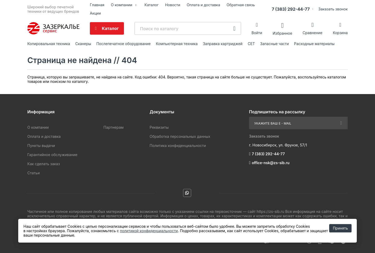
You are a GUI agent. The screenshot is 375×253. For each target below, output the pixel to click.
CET (251, 43)
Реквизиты (159, 127)
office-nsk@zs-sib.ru (271, 163)
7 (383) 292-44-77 (291, 9)
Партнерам (113, 127)
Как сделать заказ (43, 164)
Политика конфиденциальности (178, 145)
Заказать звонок (333, 9)
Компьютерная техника (176, 43)
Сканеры (83, 43)
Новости (172, 5)
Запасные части (274, 43)
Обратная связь (241, 5)
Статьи (33, 173)
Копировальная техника (48, 43)
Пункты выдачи (41, 145)
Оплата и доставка (203, 5)
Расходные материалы (314, 43)
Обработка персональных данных (180, 136)
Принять (340, 228)
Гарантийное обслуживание (52, 154)
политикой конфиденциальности (149, 231)
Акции (95, 13)
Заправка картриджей (222, 43)
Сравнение (312, 32)
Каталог (152, 5)
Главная (97, 5)
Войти (257, 32)
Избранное (282, 33)
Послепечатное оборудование (123, 43)
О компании (121, 5)
